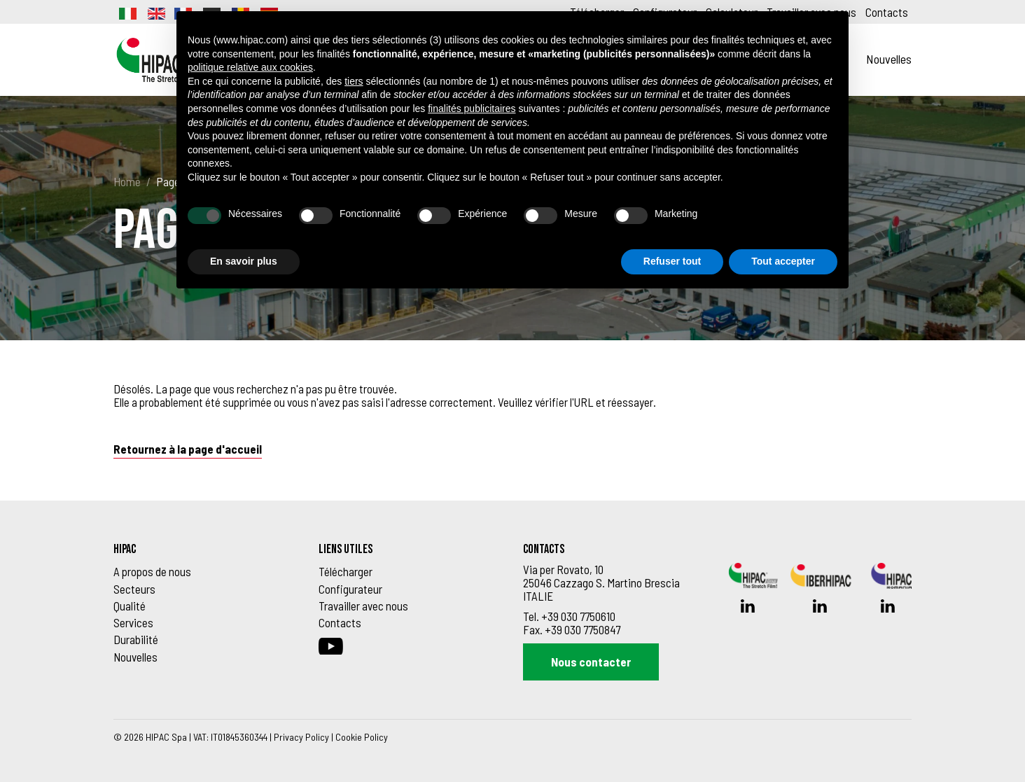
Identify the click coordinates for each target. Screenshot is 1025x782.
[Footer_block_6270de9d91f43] (411, 550)
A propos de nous (152, 571)
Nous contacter (591, 662)
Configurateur (350, 589)
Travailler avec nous (363, 606)
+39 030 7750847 (582, 629)
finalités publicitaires (471, 108)
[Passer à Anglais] (155, 12)
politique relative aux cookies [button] (250, 67)
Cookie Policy (361, 737)
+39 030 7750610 (578, 616)
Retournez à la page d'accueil (187, 449)
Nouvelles (889, 59)
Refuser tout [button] (672, 261)
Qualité (129, 606)
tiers (353, 81)
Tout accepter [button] (783, 261)
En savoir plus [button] (243, 261)
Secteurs (134, 589)
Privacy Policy (301, 737)
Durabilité (135, 639)
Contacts (886, 12)
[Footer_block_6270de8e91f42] (205, 550)
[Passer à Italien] (127, 12)
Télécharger (345, 571)
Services (133, 622)
